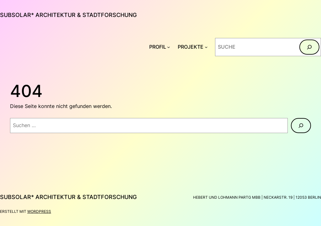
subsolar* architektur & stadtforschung (68, 15)
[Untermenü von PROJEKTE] (206, 47)
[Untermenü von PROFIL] (168, 47)
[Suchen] (309, 47)
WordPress (39, 211)
